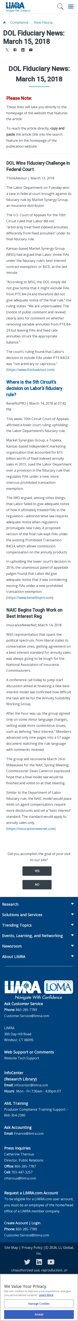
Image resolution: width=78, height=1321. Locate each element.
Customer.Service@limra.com (26, 1016)
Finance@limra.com (29, 1133)
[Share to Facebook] (15, 50)
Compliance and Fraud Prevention (20, 22)
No (37, 884)
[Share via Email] (31, 50)
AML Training (16, 1103)
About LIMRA (13, 956)
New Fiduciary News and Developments (44, 22)
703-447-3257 (21, 1172)
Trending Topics (17, 925)
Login (35, 1223)
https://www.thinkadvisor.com (30, 369)
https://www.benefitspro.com (29, 597)
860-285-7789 (26, 1009)
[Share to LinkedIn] (23, 50)
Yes (37, 871)
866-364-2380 (14, 1115)
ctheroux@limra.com (20, 1178)
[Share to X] (7, 50)
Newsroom (12, 946)
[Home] (4, 22)
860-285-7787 (25, 1166)
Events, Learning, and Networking (32, 935)
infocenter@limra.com (31, 1085)
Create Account (16, 1223)
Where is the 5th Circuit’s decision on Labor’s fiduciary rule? (34, 388)
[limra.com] (18, 6)
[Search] (60, 6)
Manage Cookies (39, 1306)
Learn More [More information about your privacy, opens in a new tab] (46, 1297)
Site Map (11, 1247)
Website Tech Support (21, 1058)
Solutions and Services (22, 914)
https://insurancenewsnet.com (30, 828)
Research (10, 904)
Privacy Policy (32, 1247)
